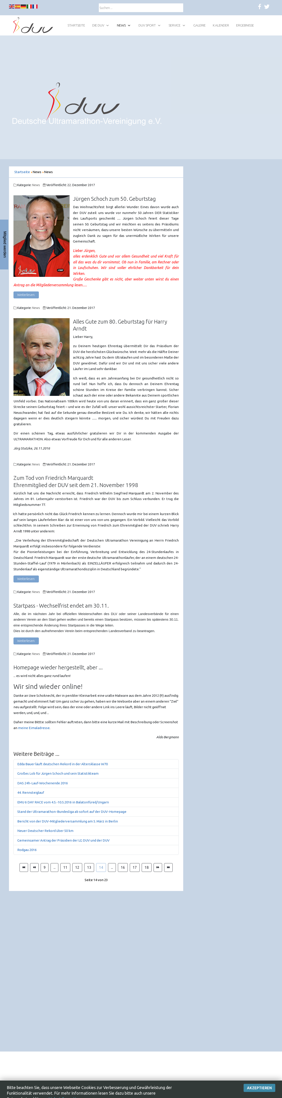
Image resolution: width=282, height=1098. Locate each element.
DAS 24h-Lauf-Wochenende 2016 (42, 783)
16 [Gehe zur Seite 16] (123, 867)
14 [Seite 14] (101, 867)
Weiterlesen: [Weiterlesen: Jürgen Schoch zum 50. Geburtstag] (26, 295)
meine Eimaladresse (34, 728)
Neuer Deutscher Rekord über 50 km (45, 831)
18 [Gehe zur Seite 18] (147, 867)
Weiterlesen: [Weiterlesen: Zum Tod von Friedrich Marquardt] (26, 579)
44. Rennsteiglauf (30, 792)
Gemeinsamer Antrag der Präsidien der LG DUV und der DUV (63, 840)
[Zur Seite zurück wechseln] (34, 867)
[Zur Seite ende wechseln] (168, 867)
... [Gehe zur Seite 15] (112, 867)
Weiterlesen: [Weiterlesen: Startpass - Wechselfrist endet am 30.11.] (26, 641)
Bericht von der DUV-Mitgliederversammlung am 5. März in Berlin (67, 821)
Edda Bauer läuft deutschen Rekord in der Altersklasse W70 (62, 764)
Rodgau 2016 (27, 850)
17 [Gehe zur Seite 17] (135, 867)
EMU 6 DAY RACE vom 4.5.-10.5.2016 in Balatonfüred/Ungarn (63, 802)
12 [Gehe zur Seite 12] (77, 867)
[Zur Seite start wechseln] (24, 867)
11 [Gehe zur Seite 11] (65, 867)
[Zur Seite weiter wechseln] (158, 867)
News (36, 185)
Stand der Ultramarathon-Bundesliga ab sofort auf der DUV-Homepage (71, 812)
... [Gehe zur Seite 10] (54, 867)
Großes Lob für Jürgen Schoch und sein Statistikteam (58, 773)
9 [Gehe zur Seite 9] (45, 867)
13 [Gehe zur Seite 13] (89, 867)
